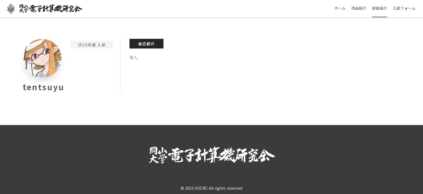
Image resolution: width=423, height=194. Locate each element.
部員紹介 (379, 8)
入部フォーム (404, 8)
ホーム (340, 8)
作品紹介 (358, 8)
